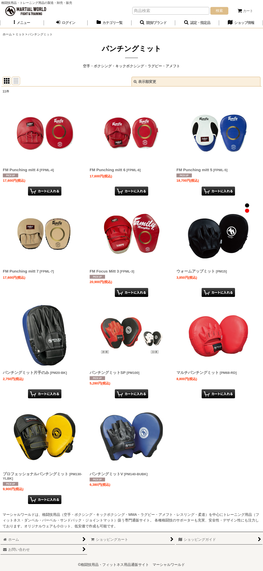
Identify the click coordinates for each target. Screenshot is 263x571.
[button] (22, 22)
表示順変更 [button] (145, 82)
